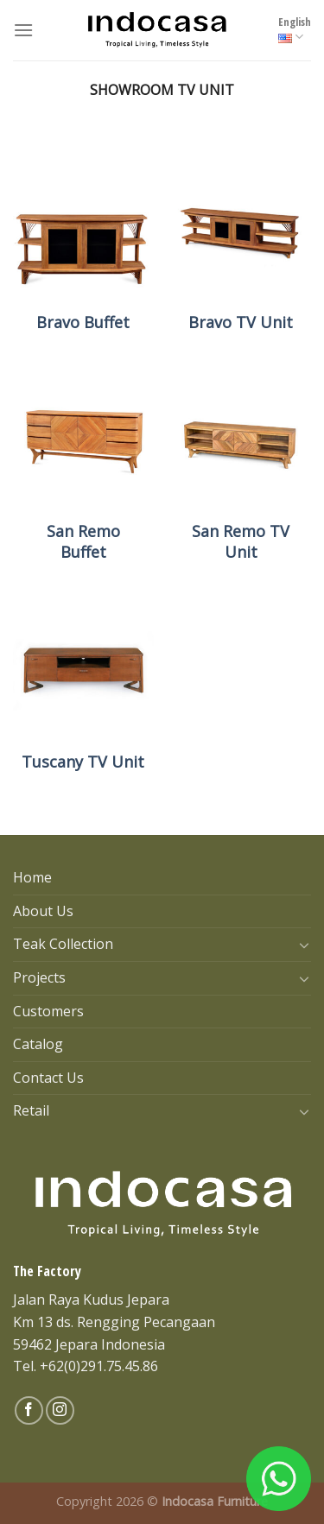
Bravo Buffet (83, 322)
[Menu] (23, 30)
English (294, 29)
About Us (43, 910)
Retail (31, 1110)
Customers (48, 1011)
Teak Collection (63, 943)
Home (32, 877)
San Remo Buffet (83, 541)
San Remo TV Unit (240, 541)
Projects (39, 977)
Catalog (38, 1043)
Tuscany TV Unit (83, 762)
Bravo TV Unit (240, 322)
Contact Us (48, 1077)
